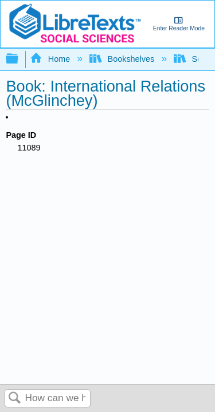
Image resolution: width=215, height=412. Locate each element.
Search (15, 398)
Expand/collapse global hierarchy (19, 59)
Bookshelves (123, 59)
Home (51, 59)
